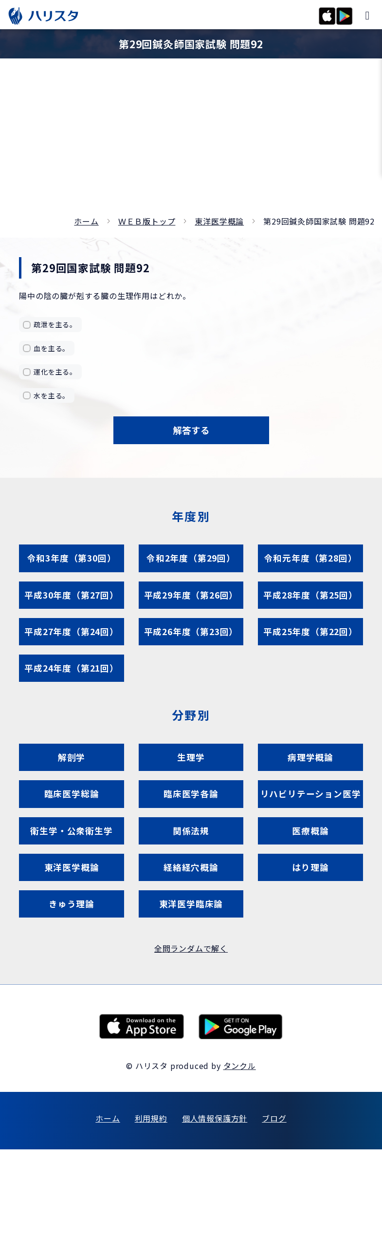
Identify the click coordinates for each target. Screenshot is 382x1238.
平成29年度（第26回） (191, 609)
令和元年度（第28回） (310, 566)
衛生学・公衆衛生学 (71, 905)
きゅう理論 (72, 989)
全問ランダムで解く (191, 1037)
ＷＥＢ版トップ (147, 221)
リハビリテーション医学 (310, 847)
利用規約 (151, 1207)
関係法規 (191, 905)
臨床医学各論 (191, 831)
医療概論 (310, 905)
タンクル (239, 1154)
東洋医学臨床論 (191, 989)
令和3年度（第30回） (71, 566)
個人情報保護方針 (214, 1207)
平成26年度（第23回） (191, 651)
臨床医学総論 (72, 831)
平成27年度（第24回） (71, 651)
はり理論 (310, 947)
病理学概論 (311, 788)
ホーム (86, 221)
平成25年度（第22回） (310, 651)
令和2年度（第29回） (191, 566)
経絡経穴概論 (191, 947)
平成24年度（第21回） (71, 693)
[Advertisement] (191, 141)
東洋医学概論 (219, 221)
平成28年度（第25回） (310, 609)
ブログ (274, 1207)
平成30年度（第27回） (71, 609)
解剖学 (71, 788)
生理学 (191, 788)
